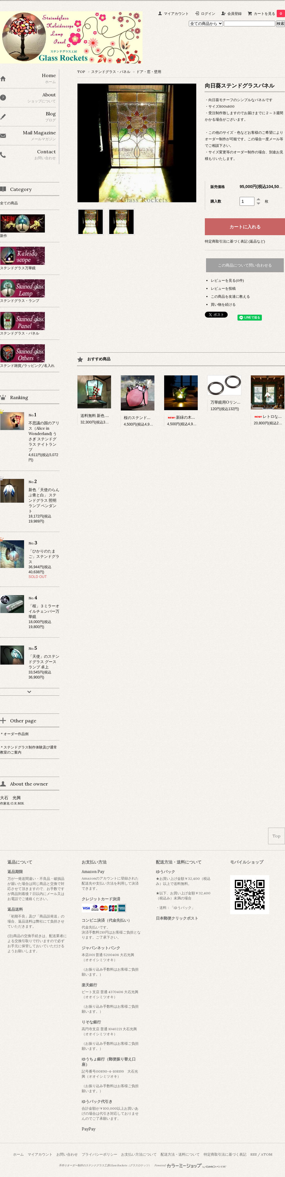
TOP (81, 71)
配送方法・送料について (180, 1154)
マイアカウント (176, 13)
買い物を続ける (223, 304)
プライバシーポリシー (99, 1154)
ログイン (208, 13)
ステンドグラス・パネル (110, 71)
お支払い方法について (139, 1154)
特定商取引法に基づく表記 (225, 1154)
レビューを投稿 (223, 288)
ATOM (266, 1154)
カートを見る (269, 13)
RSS (253, 1154)
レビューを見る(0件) (227, 280)
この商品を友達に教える (230, 296)
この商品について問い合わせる (245, 265)
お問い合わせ (67, 1154)
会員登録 (234, 13)
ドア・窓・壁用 (148, 71)
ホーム (18, 1154)
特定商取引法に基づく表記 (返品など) (235, 241)
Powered (190, 1165)
